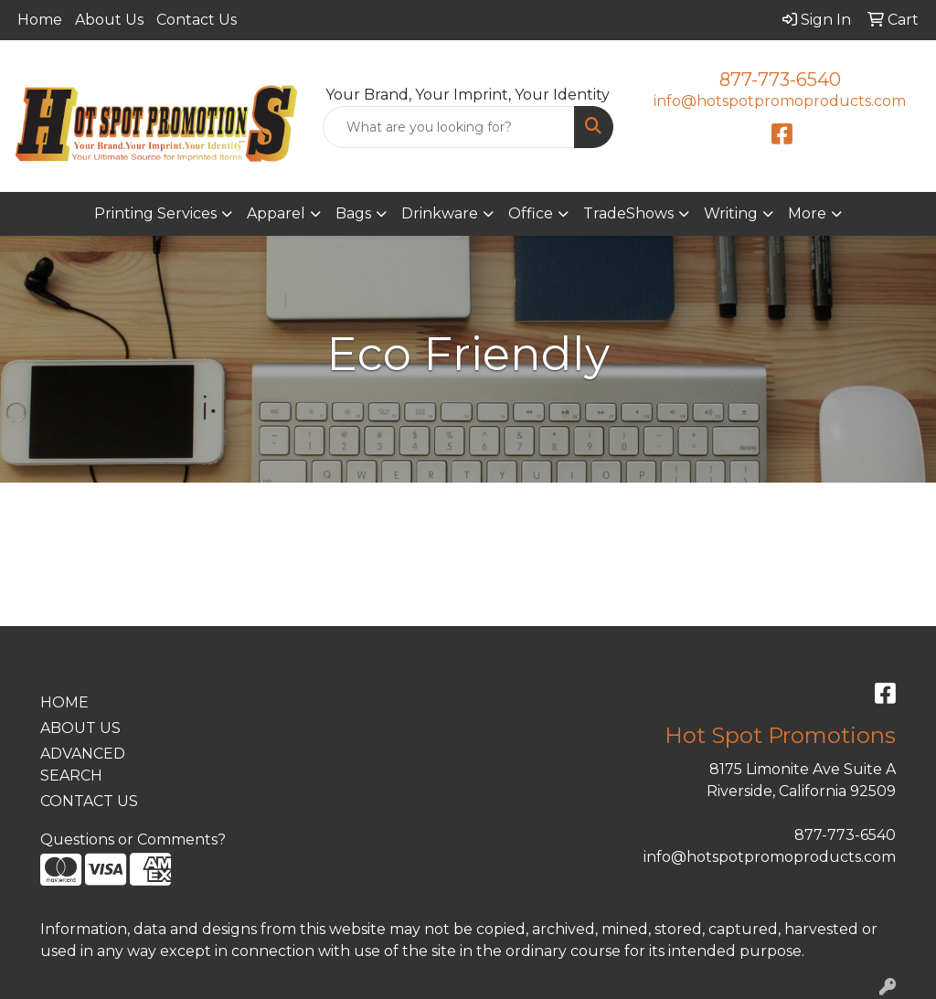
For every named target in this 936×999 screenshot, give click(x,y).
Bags (353, 213)
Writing (731, 213)
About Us (109, 19)
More (807, 213)
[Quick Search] (448, 127)
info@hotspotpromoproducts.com (780, 101)
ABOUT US (80, 728)
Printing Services (155, 213)
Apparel (276, 213)
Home (39, 19)
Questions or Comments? (133, 839)
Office (530, 213)
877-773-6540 (780, 79)
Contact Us (196, 19)
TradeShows (628, 213)
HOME (64, 702)
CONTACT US (89, 801)
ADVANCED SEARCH (82, 764)
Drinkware (439, 213)
